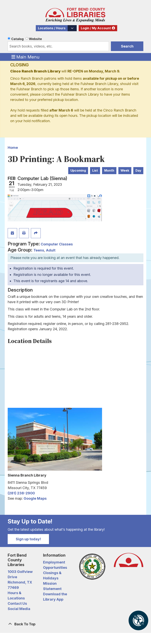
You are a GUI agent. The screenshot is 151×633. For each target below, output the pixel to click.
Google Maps (35, 498)
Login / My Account (96, 28)
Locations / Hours (51, 28)
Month (109, 170)
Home (13, 147)
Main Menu (25, 56)
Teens (38, 250)
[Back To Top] (75, 624)
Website (35, 39)
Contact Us (17, 603)
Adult (50, 250)
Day (138, 170)
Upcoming (78, 170)
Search (127, 46)
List (95, 170)
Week (125, 170)
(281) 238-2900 (21, 493)
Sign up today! (28, 539)
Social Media (19, 609)
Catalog (17, 39)
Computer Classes (57, 244)
